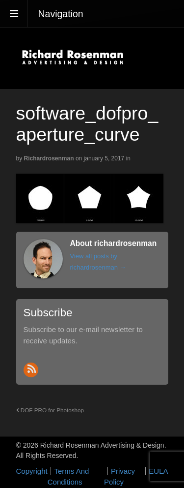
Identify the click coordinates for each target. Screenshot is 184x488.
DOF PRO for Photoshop (50, 410)
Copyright (32, 471)
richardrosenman (49, 158)
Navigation (60, 13)
